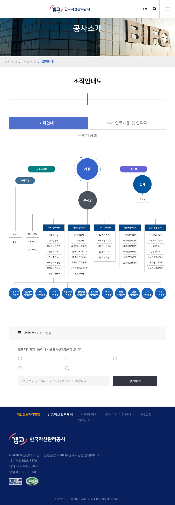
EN (145, 9)
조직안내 (47, 61)
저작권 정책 (89, 414)
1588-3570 (29, 460)
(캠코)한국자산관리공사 (69, 9)
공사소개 (10, 61)
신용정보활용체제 (60, 414)
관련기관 (84, 420)
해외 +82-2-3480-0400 (24, 466)
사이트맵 (145, 414)
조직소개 (29, 61)
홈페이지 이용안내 (118, 414)
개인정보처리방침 (28, 414)
